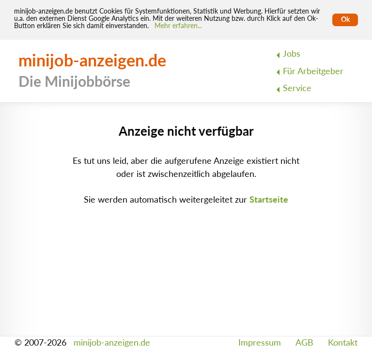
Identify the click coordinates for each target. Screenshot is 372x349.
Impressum (259, 342)
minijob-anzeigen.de (112, 342)
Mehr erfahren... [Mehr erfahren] (178, 26)
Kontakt (342, 342)
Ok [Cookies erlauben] (345, 19)
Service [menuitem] (297, 88)
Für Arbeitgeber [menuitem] (313, 71)
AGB (304, 342)
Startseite (268, 199)
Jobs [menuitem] (291, 53)
